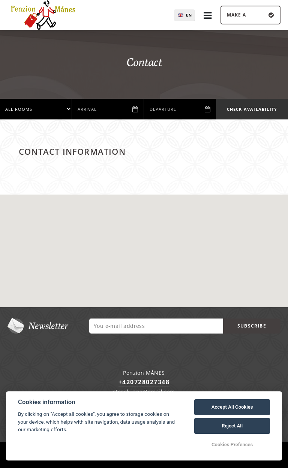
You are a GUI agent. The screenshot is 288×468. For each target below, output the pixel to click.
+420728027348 (144, 382)
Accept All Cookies (232, 407)
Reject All (232, 426)
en (189, 15)
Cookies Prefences (232, 444)
